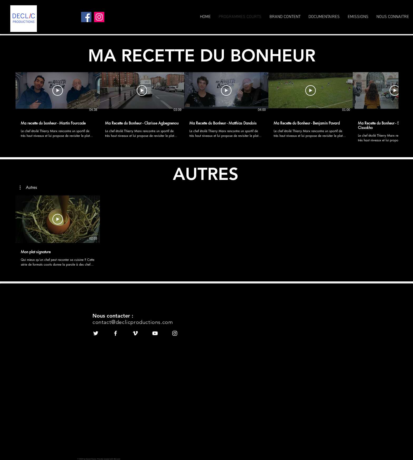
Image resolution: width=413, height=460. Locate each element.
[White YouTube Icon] (155, 333)
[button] (28, 187)
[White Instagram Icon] (174, 333)
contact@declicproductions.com (132, 322)
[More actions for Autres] (28, 187)
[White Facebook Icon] (115, 333)
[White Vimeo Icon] (135, 333)
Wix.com (117, 459)
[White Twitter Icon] (95, 333)
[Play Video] (57, 90)
